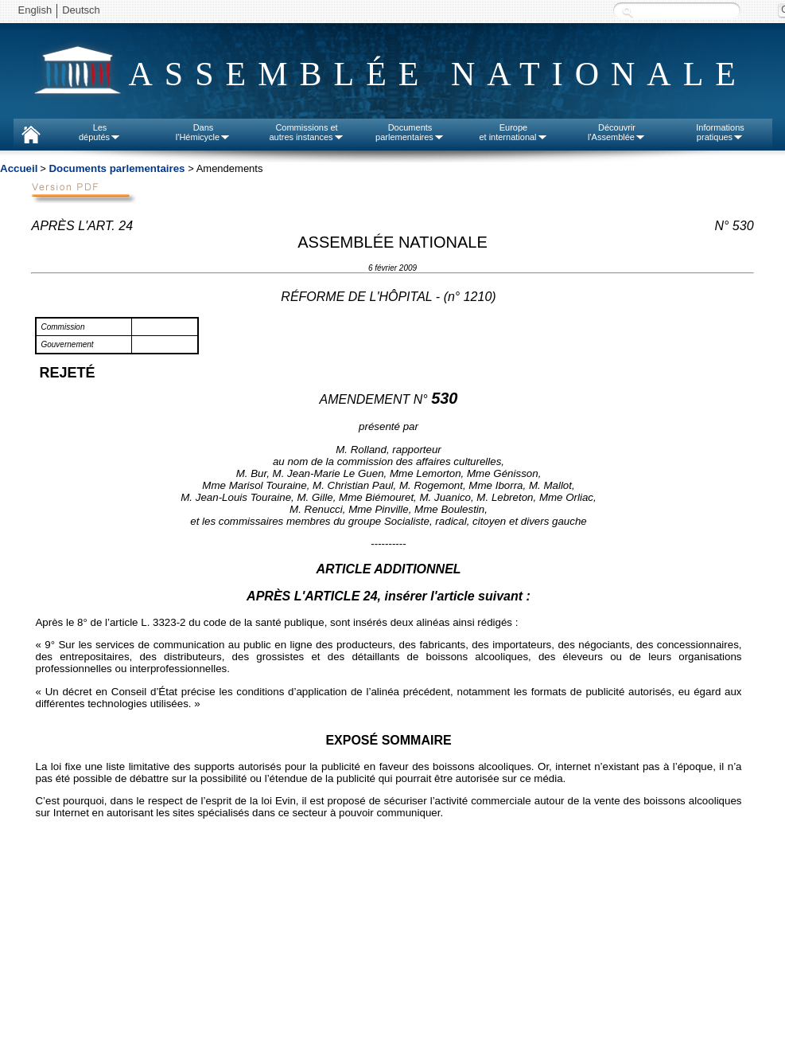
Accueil (18, 168)
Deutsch (81, 10)
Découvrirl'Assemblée (617, 132)
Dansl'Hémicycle (203, 132)
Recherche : (627, 11)
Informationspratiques (720, 132)
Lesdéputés (100, 132)
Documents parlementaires (117, 168)
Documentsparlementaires (410, 132)
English (35, 10)
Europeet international (513, 132)
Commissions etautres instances (306, 132)
